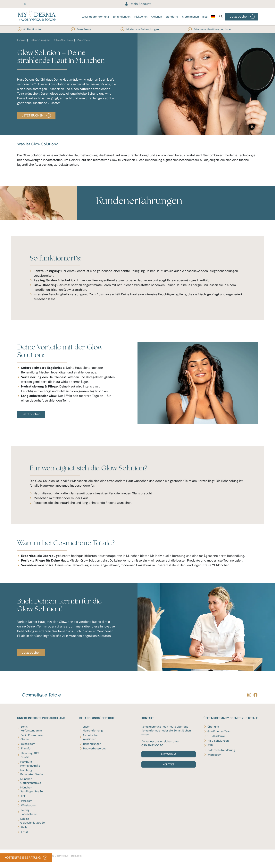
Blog (205, 16)
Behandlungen (121, 16)
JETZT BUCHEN (36, 115)
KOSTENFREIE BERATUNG (26, 858)
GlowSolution (63, 40)
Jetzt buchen (242, 16)
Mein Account (138, 4)
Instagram (168, 754)
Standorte (171, 16)
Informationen (190, 16)
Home (21, 40)
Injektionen (140, 16)
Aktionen (156, 16)
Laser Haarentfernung (95, 16)
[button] (96, 218)
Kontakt (168, 764)
